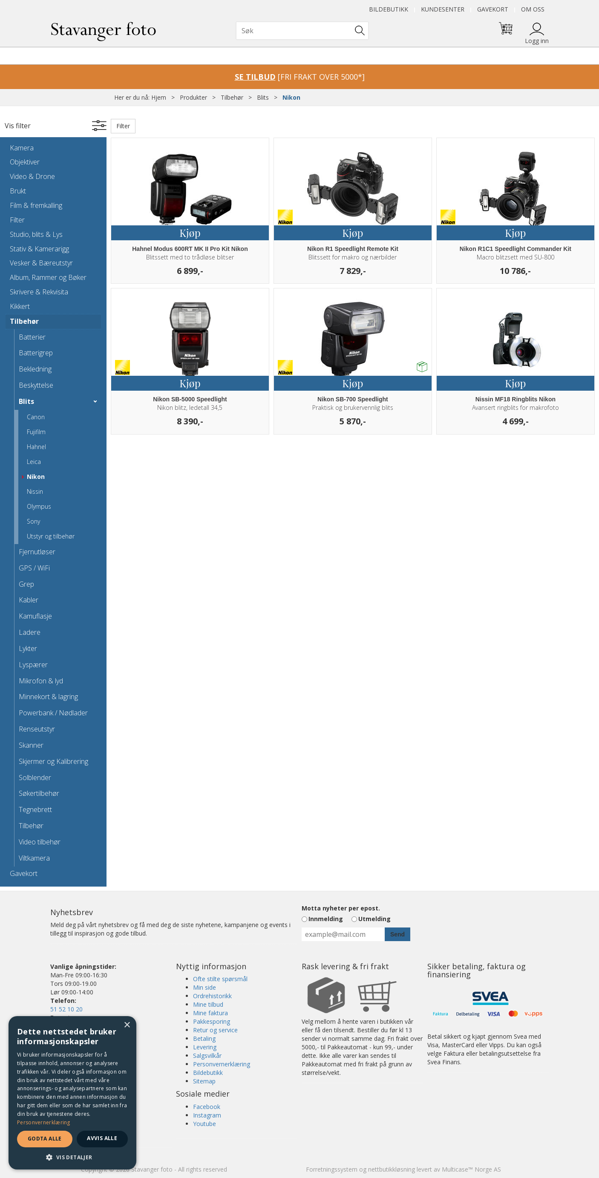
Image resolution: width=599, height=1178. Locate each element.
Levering (204, 1047)
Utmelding (374, 919)
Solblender (35, 777)
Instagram (207, 1115)
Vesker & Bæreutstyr (41, 263)
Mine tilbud (208, 1004)
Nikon (291, 97)
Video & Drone (32, 176)
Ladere (29, 632)
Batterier (32, 337)
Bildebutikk (388, 9)
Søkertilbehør (39, 793)
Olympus (39, 506)
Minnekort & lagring (48, 696)
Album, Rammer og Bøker (48, 277)
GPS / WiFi (34, 568)
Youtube (204, 1124)
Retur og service (215, 1030)
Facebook (206, 1107)
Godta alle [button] (45, 1138)
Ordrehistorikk (212, 996)
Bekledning (35, 369)
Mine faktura (210, 1013)
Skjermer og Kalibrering (53, 761)
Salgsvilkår (207, 1055)
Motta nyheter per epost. (341, 908)
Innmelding (325, 919)
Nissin (35, 491)
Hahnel (36, 447)
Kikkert (20, 306)
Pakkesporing (211, 1021)
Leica (34, 462)
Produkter (193, 97)
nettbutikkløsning (391, 1169)
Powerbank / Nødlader (53, 712)
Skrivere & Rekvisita (39, 292)
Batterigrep (36, 352)
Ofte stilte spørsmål (220, 979)
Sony (33, 521)
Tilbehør (232, 97)
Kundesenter (442, 9)
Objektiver (25, 162)
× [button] (127, 1025)
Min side (204, 987)
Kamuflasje (35, 616)
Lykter (28, 648)
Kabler (28, 600)
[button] (72, 1157)
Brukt (18, 191)
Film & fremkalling (36, 205)
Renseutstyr (37, 729)
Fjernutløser (37, 551)
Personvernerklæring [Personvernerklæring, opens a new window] (43, 1122)
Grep (26, 584)
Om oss (532, 9)
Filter (17, 220)
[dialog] (72, 1092)
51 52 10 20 (66, 1009)
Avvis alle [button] (102, 1138)
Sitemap (204, 1081)
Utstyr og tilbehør (51, 536)
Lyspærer (33, 664)
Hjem (158, 97)
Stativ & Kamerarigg (39, 248)
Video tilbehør (39, 842)
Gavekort (492, 9)
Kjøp (189, 232)
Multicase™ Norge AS (471, 1169)
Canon (36, 417)
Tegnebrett (35, 809)
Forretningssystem (331, 1169)
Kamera (22, 148)
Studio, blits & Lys (36, 234)
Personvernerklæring (221, 1064)
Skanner (31, 745)
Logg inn (537, 41)
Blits (263, 97)
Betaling (204, 1038)
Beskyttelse (36, 385)
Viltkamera (34, 858)
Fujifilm (36, 432)
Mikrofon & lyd (41, 680)
